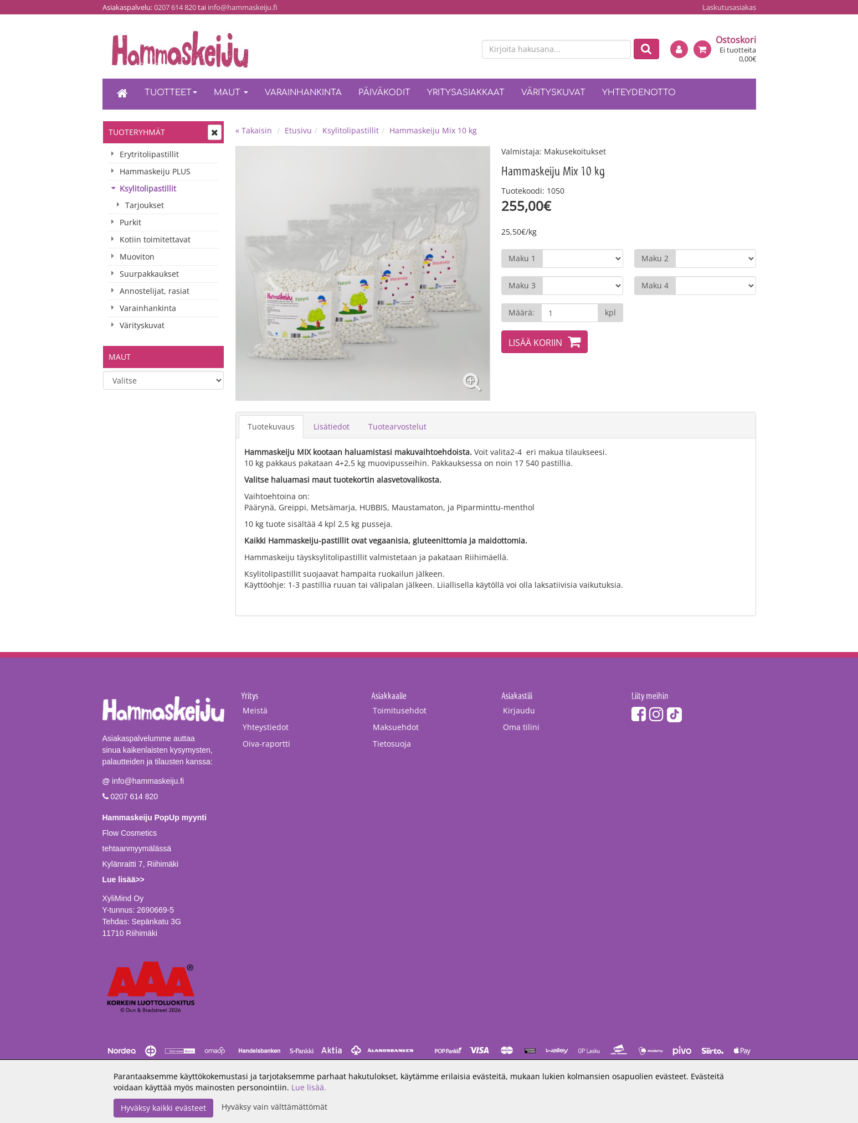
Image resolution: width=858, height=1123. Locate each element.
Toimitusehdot (400, 710)
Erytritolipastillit (149, 154)
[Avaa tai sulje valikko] (215, 132)
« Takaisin (253, 130)
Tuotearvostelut (397, 426)
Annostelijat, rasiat (154, 291)
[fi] (443, 50)
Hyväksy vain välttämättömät (274, 1106)
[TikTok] (674, 713)
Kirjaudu (519, 710)
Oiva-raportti (266, 743)
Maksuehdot (396, 727)
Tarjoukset (144, 205)
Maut (231, 92)
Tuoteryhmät (137, 132)
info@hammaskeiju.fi (243, 7)
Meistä (255, 710)
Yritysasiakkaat (466, 92)
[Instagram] (656, 713)
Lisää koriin (535, 343)
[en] (463, 50)
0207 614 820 (175, 7)
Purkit (130, 222)
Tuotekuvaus (271, 426)
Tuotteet (171, 92)
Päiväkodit (384, 92)
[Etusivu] (122, 94)
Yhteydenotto (639, 92)
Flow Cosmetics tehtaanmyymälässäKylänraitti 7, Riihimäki (154, 848)
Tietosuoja (392, 743)
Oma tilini (521, 727)
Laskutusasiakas (729, 7)
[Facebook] (638, 713)
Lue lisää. (308, 1087)
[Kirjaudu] (679, 49)
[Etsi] (646, 49)
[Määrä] (569, 312)
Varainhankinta (303, 92)
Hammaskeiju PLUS (155, 171)
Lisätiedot (332, 426)
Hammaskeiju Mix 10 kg (433, 130)
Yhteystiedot (266, 727)
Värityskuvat (553, 92)
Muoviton (137, 256)
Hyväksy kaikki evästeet (163, 1108)
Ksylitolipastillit (148, 188)
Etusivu (298, 130)
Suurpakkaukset (149, 273)
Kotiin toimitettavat (155, 239)
